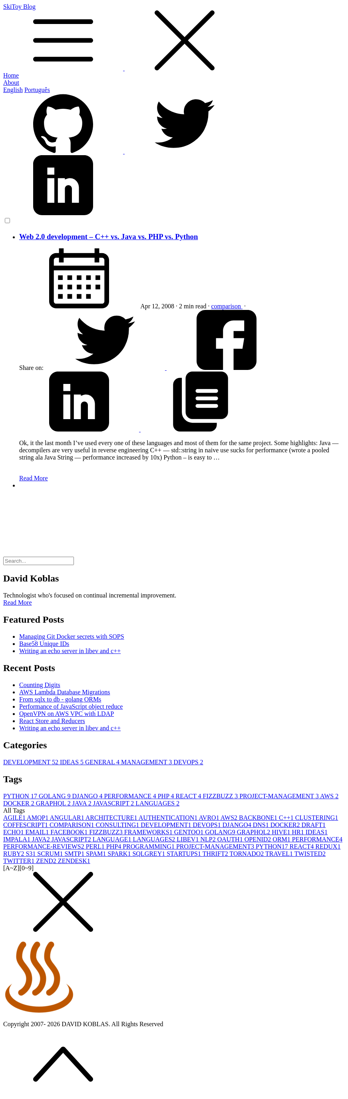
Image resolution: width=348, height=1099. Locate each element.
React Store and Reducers (52, 720)
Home (11, 75)
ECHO (14, 832)
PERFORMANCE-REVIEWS (44, 846)
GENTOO (189, 832)
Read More (33, 478)
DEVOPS (188, 762)
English (13, 89)
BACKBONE (259, 817)
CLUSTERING (316, 817)
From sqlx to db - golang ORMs (60, 699)
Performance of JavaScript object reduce (71, 706)
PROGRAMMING (149, 846)
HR (299, 832)
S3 (31, 853)
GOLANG (55, 796)
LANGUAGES (157, 803)
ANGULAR (67, 817)
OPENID (259, 839)
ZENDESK (74, 860)
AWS (329, 796)
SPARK (119, 853)
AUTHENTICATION (169, 817)
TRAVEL (279, 853)
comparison (227, 306)
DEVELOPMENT (31, 762)
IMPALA (17, 839)
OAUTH (231, 839)
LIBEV (188, 839)
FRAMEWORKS (149, 832)
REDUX (327, 846)
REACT (189, 796)
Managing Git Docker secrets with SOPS (71, 636)
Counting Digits (39, 684)
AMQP (38, 817)
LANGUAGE (113, 839)
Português (37, 89)
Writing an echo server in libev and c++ (70, 650)
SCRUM (50, 853)
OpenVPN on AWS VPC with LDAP (66, 713)
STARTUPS (185, 853)
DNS (261, 824)
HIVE (282, 832)
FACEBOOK (69, 832)
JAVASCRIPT (114, 803)
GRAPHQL (54, 803)
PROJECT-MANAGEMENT (279, 796)
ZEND (47, 860)
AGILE (15, 817)
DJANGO (88, 796)
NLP (208, 839)
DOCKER (19, 803)
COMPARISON (72, 824)
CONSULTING (118, 824)
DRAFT (314, 824)
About (11, 82)
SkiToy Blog (174, 37)
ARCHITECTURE (112, 817)
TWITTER (19, 860)
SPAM (96, 853)
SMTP (75, 853)
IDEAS (72, 762)
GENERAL (103, 762)
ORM (282, 839)
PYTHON (21, 796)
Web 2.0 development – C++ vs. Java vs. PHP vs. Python (108, 236)
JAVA (82, 803)
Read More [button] (17, 602)
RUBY (14, 853)
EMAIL (38, 832)
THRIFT (216, 853)
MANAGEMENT (147, 762)
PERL (96, 846)
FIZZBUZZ (221, 796)
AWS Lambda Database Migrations (64, 692)
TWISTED (310, 853)
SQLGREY (149, 853)
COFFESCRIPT (26, 824)
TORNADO (247, 853)
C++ (287, 817)
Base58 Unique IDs (44, 643)
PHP (167, 796)
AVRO (209, 817)
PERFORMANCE (130, 796)
